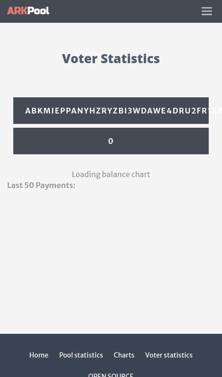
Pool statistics (81, 355)
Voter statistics (169, 355)
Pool (28, 11)
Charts (124, 355)
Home (38, 355)
